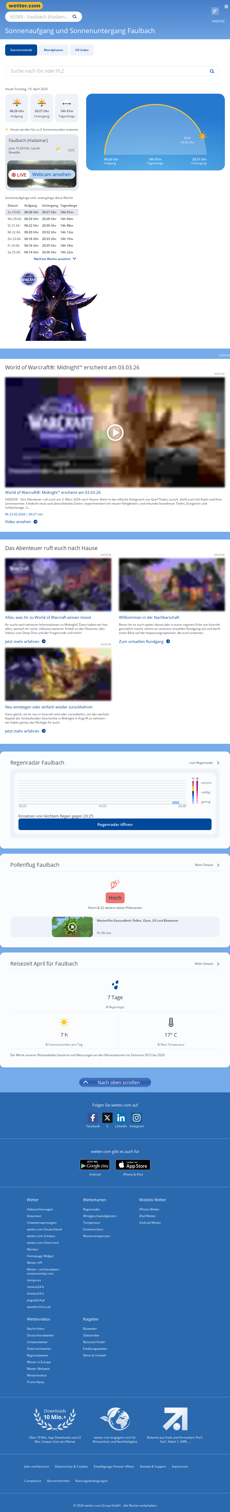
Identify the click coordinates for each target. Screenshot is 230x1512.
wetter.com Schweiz (41, 1230)
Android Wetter (150, 1217)
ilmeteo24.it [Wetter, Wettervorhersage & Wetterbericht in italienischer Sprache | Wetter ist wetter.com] (35, 1287)
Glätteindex (91, 1329)
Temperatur (91, 1217)
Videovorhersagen (40, 1203)
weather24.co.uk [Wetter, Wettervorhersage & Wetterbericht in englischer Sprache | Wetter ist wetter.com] (39, 1301)
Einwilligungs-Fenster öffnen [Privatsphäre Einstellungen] (114, 1460)
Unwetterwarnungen (41, 1217)
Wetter (33, 1193)
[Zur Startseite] (25, 5)
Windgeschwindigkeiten (100, 1210)
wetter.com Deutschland (44, 1223)
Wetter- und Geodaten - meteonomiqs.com (44, 1265)
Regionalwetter (37, 1349)
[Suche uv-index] (210, 65)
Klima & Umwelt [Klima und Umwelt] (94, 1349)
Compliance (32, 1475)
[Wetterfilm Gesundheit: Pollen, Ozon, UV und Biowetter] (115, 921)
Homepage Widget (40, 1250)
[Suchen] (119, 6)
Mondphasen (53, 44)
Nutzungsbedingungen (91, 1475)
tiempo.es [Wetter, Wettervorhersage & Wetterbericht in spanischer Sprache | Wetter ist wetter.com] (34, 1274)
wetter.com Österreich (43, 1237)
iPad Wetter (147, 1210)
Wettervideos (38, 1313)
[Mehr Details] (207, 859)
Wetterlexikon (37, 1369)
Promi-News (35, 1376)
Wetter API (34, 1257)
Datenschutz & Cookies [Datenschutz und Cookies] (71, 1460)
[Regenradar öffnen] (115, 818)
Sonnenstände (21, 44)
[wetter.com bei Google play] (95, 1162)
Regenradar (91, 1203)
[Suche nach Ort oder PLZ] (87, 6)
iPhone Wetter (149, 1203)
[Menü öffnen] (224, 6)
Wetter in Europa (39, 1356)
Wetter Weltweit (38, 1363)
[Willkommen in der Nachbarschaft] (168, 596)
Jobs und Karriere (36, 1460)
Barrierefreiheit (58, 1475)
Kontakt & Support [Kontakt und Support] (153, 1460)
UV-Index (82, 44)
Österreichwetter (39, 1343)
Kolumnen (34, 1210)
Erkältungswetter (95, 1343)
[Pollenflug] (215, 6)
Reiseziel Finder (94, 1336)
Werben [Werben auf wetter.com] (32, 1243)
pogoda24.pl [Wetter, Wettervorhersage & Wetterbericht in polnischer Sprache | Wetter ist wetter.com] (36, 1294)
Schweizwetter (37, 1336)
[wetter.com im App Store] (133, 1162)
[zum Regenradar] (204, 757)
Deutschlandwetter (40, 1329)
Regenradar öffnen (115, 818)
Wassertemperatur (96, 1230)
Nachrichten (35, 1323)
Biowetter (90, 1323)
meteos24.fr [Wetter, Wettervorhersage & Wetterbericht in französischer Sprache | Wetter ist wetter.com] (35, 1281)
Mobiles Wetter (152, 1193)
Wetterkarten (94, 1193)
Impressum (180, 1460)
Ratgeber (91, 1313)
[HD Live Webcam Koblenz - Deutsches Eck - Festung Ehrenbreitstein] (41, 168)
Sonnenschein (93, 1223)
